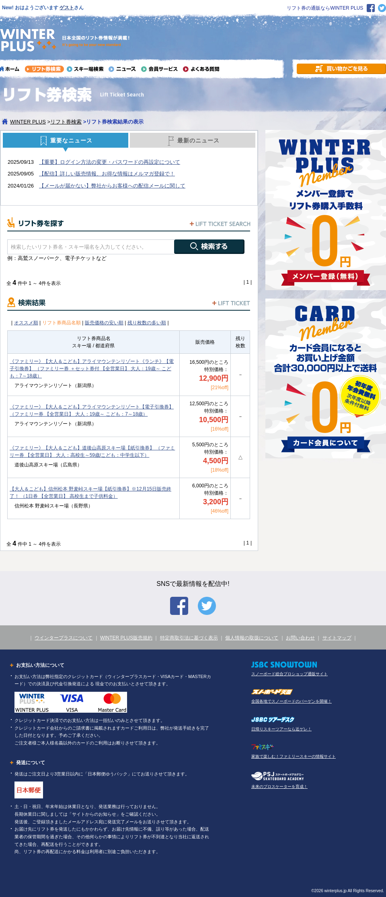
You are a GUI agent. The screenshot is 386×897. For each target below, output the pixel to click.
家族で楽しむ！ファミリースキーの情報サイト (293, 756)
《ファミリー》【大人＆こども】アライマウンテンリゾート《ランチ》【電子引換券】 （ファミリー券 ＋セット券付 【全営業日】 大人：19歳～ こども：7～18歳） (92, 369)
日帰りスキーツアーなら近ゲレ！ (281, 729)
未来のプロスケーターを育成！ (279, 786)
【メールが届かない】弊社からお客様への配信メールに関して (112, 186)
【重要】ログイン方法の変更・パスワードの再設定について (109, 162)
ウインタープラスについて (63, 638)
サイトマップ (336, 638)
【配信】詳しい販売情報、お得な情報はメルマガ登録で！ (107, 174)
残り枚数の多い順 (146, 323)
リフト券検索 (66, 122)
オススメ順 (26, 323)
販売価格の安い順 (104, 323)
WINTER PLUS (28, 122)
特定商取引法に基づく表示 (189, 638)
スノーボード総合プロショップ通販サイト (289, 674)
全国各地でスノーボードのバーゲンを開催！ (291, 701)
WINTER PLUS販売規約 (126, 638)
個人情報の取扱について (251, 638)
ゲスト (67, 7)
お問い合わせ (300, 638)
